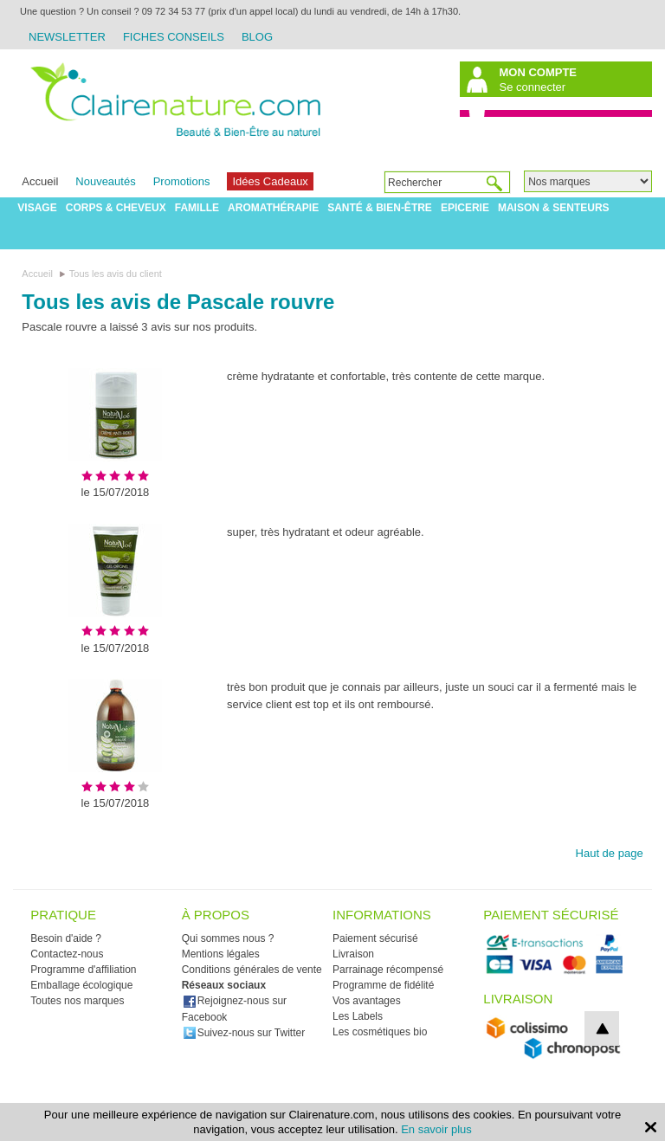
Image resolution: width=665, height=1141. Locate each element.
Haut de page (609, 853)
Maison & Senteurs (554, 208)
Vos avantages (366, 1001)
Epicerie (465, 208)
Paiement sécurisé (375, 938)
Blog (257, 36)
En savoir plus (436, 1129)
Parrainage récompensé (387, 970)
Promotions (181, 181)
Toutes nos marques (77, 1001)
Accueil (40, 181)
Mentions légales (221, 954)
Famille (197, 208)
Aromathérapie (273, 208)
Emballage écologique (81, 985)
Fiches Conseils (173, 36)
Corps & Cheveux (116, 208)
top (601, 1028)
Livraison (353, 954)
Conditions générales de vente (252, 970)
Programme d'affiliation (83, 970)
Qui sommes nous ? (228, 938)
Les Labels (357, 1016)
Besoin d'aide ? (65, 938)
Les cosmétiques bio (379, 1032)
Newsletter (67, 36)
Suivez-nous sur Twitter (244, 1033)
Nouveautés (105, 181)
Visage (36, 208)
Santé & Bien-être (379, 208)
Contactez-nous (66, 954)
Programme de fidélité (383, 985)
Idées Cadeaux (269, 181)
